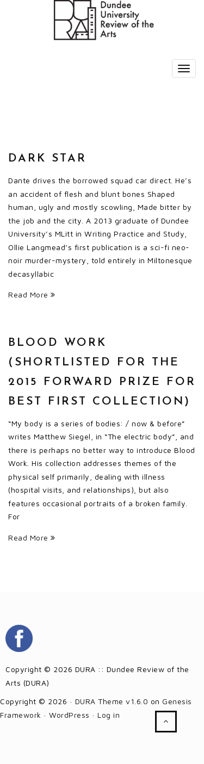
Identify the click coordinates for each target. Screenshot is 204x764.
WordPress (69, 714)
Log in (108, 714)
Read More (31, 294)
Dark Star (47, 158)
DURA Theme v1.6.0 (112, 701)
